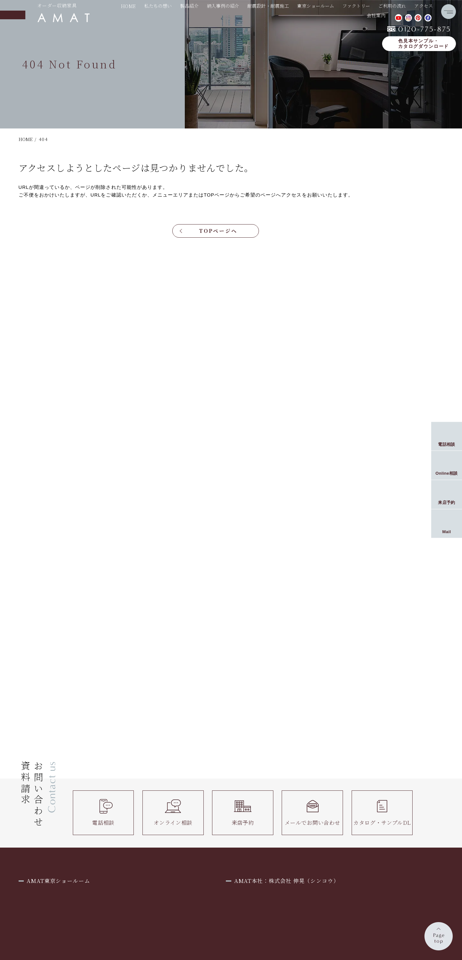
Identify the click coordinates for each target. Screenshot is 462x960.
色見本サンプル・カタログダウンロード (423, 44)
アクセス (423, 6)
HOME (128, 6)
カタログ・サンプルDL (382, 812)
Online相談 (446, 473)
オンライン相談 (173, 812)
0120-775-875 (419, 29)
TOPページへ (218, 230)
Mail (446, 531)
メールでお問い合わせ (312, 812)
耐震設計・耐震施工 (268, 6)
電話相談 (103, 812)
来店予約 (243, 812)
